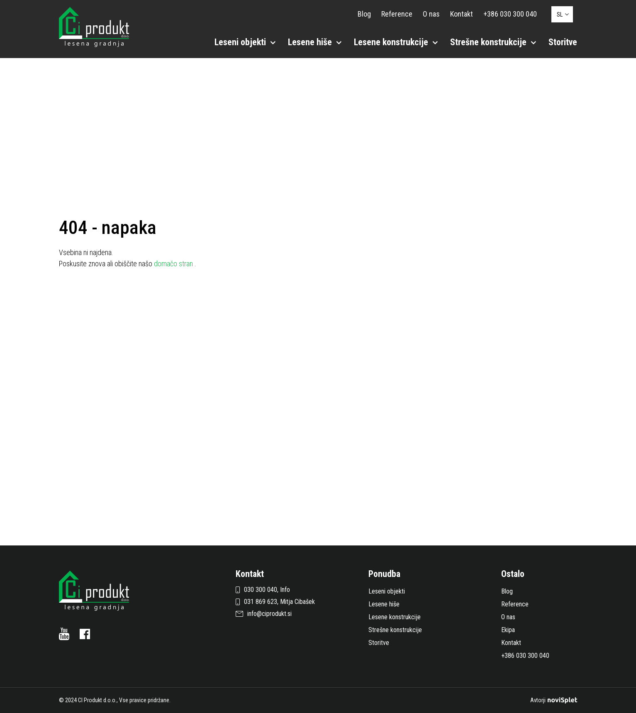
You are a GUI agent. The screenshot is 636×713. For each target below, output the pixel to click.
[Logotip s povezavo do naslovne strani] (94, 26)
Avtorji (553, 700)
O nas (431, 14)
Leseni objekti (244, 42)
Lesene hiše (314, 42)
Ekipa (508, 630)
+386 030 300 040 (510, 14)
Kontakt (461, 14)
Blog (364, 14)
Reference (396, 14)
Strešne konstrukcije (493, 42)
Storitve (562, 42)
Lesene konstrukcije (396, 42)
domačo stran (174, 263)
